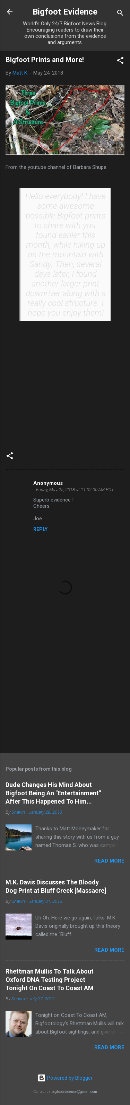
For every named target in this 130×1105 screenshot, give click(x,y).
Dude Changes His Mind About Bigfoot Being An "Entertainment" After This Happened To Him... (53, 793)
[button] (120, 61)
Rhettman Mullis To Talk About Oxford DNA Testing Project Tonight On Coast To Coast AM (50, 980)
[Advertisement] (65, 693)
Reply (40, 529)
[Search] (120, 14)
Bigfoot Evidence (65, 12)
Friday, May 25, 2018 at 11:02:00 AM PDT (75, 489)
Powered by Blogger (65, 1078)
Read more (109, 861)
